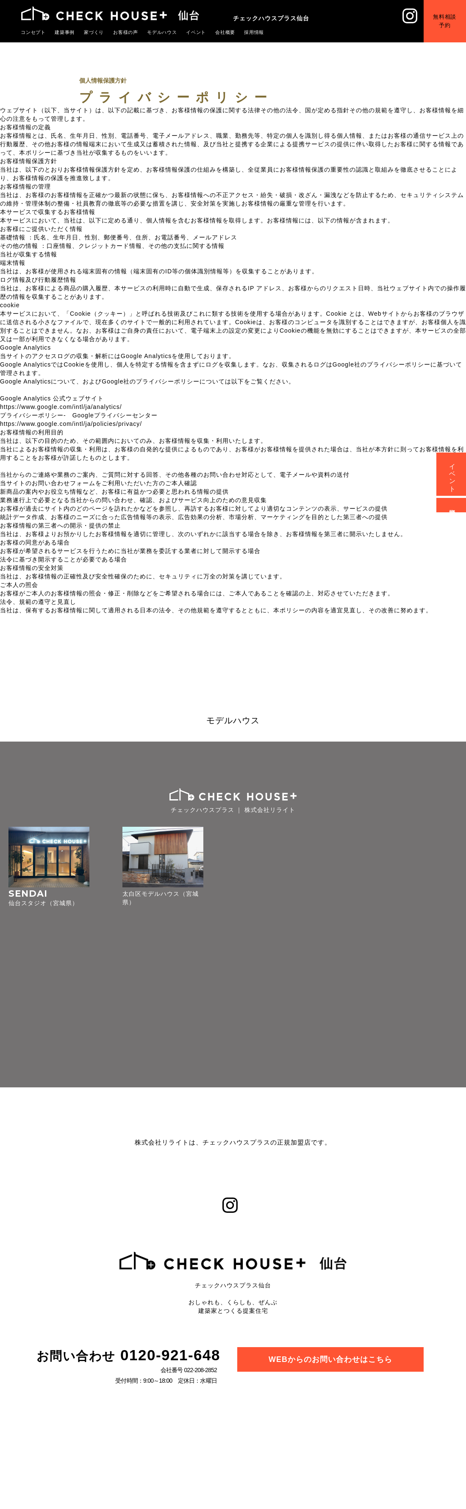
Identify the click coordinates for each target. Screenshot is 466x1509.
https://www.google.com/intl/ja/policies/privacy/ (71, 423)
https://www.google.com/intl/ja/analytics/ (61, 406)
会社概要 (225, 32)
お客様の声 (126, 32)
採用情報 (254, 32)
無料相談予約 (444, 21)
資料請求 (452, 505)
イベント (196, 32)
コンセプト (33, 32)
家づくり (94, 32)
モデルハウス (162, 32)
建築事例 (65, 32)
